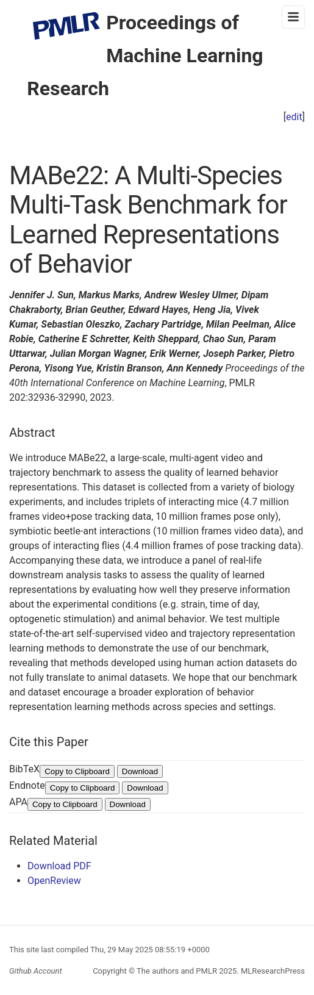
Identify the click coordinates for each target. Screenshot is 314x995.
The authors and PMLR (177, 970)
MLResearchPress (272, 970)
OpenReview (54, 880)
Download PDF (59, 866)
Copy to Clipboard (77, 771)
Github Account (35, 970)
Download (140, 771)
